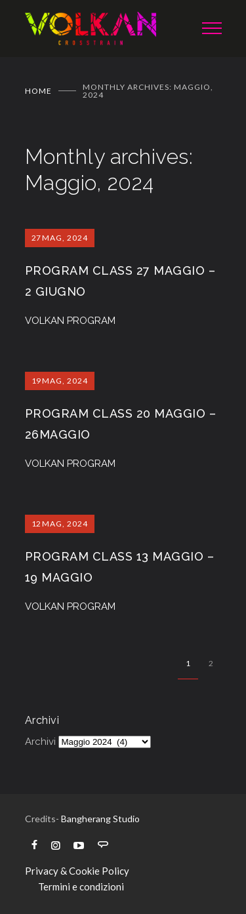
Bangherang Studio (100, 818)
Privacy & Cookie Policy (77, 871)
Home (38, 91)
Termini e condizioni (81, 886)
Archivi (40, 741)
